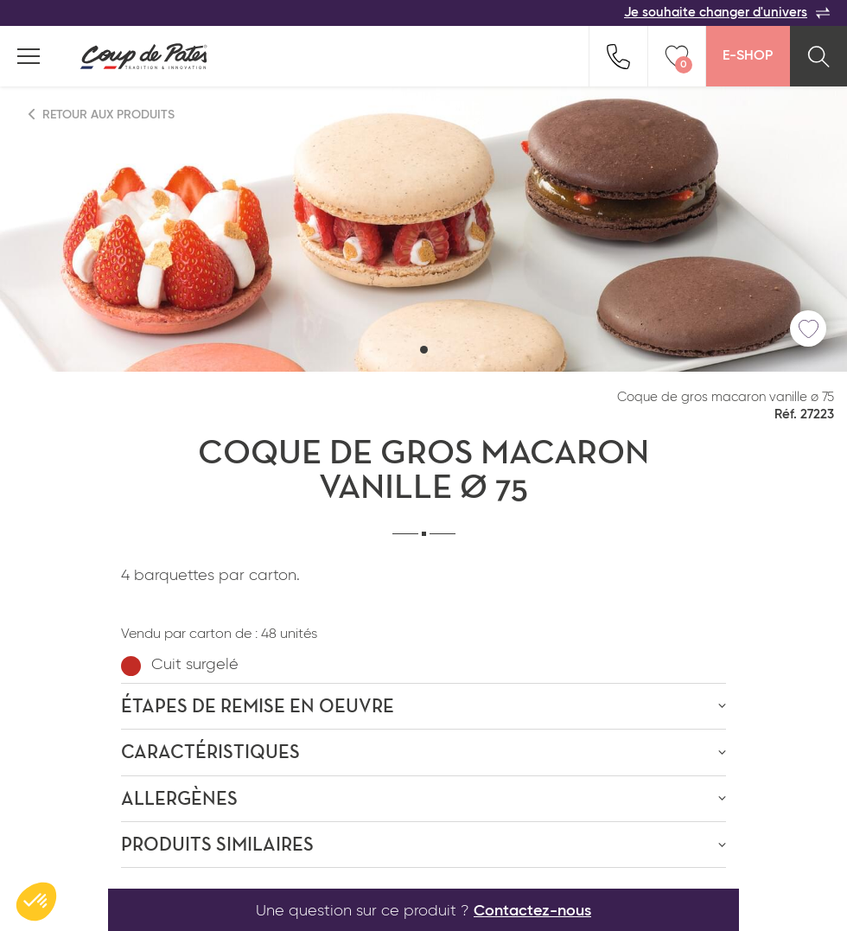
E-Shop (748, 56)
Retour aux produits (102, 114)
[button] (424, 350)
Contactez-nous (532, 911)
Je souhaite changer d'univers (727, 13)
